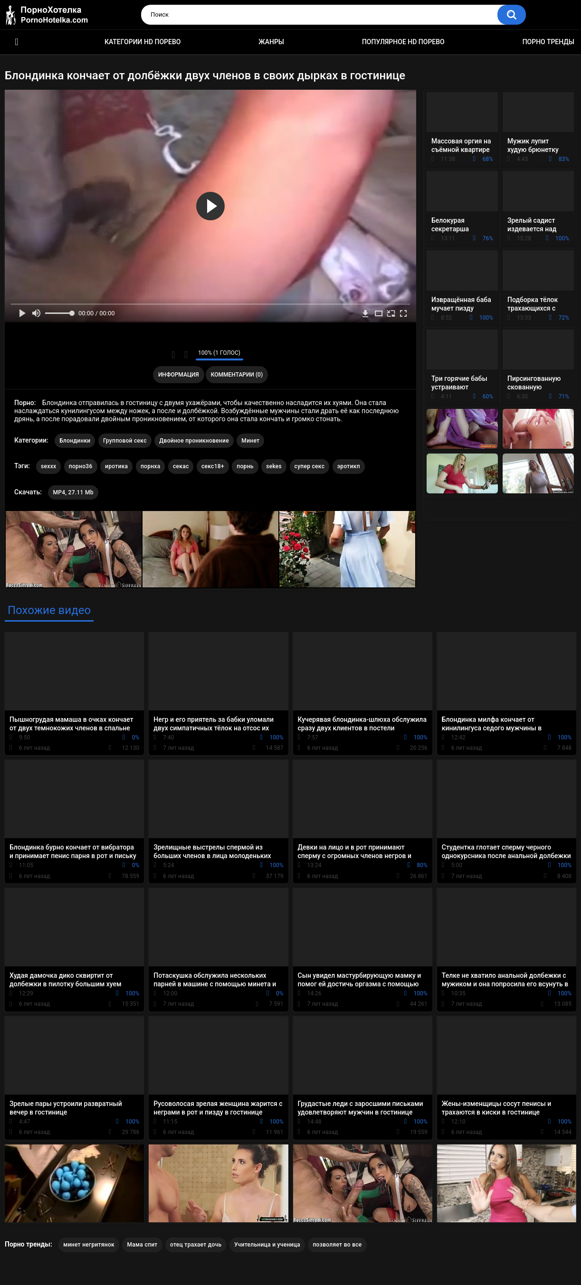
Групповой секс (125, 440)
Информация (178, 374)
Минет (250, 440)
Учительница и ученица (267, 1244)
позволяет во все (337, 1244)
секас (181, 466)
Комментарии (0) (237, 374)
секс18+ (212, 466)
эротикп (348, 466)
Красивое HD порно (17, 42)
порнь (245, 466)
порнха (151, 466)
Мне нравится (174, 354)
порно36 (81, 466)
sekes (274, 466)
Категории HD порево (143, 42)
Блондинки (74, 440)
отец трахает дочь (195, 1244)
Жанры (271, 42)
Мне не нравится (186, 354)
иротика (116, 466)
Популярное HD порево (403, 42)
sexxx (48, 466)
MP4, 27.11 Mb (73, 492)
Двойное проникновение (194, 440)
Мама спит (142, 1244)
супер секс (310, 466)
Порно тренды (548, 42)
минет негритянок (88, 1244)
